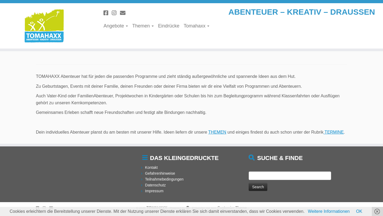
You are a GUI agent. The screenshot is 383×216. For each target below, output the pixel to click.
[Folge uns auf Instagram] (116, 13)
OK (359, 211)
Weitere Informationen (329, 211)
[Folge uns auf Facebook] (107, 13)
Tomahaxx (196, 26)
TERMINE (333, 132)
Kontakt (151, 167)
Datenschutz (155, 185)
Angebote (115, 26)
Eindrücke (168, 26)
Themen (143, 26)
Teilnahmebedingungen (164, 179)
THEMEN (217, 132)
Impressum (154, 191)
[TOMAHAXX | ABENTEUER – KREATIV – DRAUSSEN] (44, 26)
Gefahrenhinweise (160, 173)
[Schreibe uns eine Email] (124, 13)
